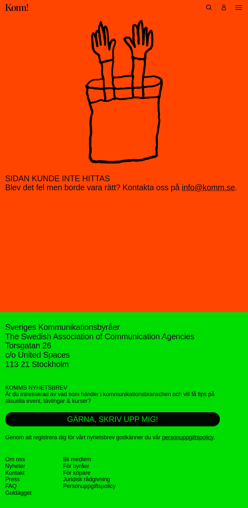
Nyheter (15, 466)
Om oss (15, 459)
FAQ (11, 486)
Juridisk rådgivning (86, 479)
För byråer (76, 466)
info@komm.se (208, 187)
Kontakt (15, 473)
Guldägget (18, 493)
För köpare (76, 473)
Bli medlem (77, 459)
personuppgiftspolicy (187, 437)
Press (12, 479)
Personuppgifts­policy (89, 486)
